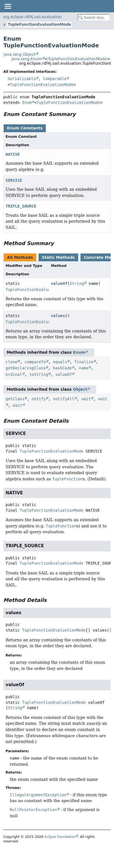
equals (60, 362)
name (83, 368)
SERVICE (14, 180)
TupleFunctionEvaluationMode (39, 24)
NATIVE (13, 154)
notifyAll (63, 399)
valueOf (59, 283)
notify (39, 399)
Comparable (54, 78)
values (58, 315)
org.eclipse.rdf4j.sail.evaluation (32, 17)
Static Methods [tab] (58, 257)
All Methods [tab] (20, 257)
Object (80, 389)
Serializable (22, 78)
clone (11, 362)
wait (86, 399)
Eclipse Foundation (59, 837)
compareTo (35, 362)
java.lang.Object (19, 54)
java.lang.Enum (26, 59)
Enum (27, 102)
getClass (15, 399)
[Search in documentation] (94, 17)
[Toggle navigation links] (7, 6)
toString (38, 374)
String (77, 283)
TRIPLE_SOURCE (21, 206)
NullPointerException (33, 809)
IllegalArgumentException (38, 795)
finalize (83, 362)
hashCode (62, 368)
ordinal (14, 374)
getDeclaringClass (26, 368)
